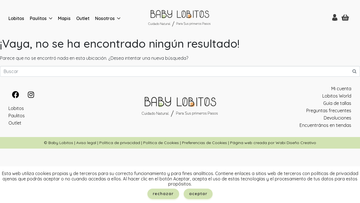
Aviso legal (86, 142)
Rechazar (163, 193)
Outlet (82, 18)
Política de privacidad (119, 142)
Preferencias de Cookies (204, 142)
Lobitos (16, 18)
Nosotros (105, 18)
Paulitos (38, 18)
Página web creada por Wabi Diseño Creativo (273, 142)
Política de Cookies (161, 142)
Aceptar (198, 193)
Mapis (64, 18)
